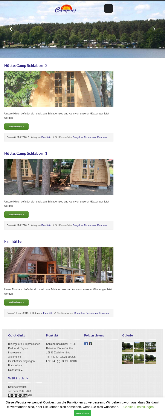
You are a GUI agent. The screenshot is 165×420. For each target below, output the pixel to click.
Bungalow (77, 137)
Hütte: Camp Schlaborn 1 (25, 153)
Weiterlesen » (16, 126)
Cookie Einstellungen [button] (139, 407)
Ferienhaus (90, 137)
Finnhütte (46, 137)
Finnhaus (102, 137)
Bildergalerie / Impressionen (24, 343)
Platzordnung (15, 365)
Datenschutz (15, 369)
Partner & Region (18, 348)
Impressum (14, 352)
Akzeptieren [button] (82, 413)
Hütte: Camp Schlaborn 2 (25, 65)
